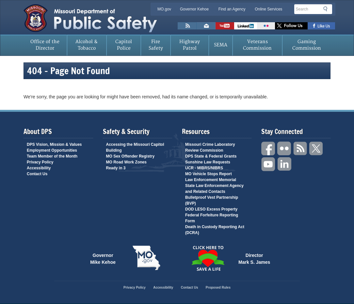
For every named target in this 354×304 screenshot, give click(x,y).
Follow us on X (291, 25)
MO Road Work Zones (126, 162)
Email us (206, 25)
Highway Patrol (189, 45)
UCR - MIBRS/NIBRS (204, 168)
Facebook (268, 149)
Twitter (316, 149)
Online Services (268, 9)
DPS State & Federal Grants (210, 156)
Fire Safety (156, 45)
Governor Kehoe (194, 9)
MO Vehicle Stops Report (208, 174)
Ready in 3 (116, 168)
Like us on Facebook (321, 25)
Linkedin (284, 164)
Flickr (266, 25)
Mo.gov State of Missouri (146, 257)
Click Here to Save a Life (207, 258)
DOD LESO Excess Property (211, 209)
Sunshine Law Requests (207, 162)
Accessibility (39, 168)
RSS (300, 149)
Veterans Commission (257, 45)
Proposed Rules (218, 287)
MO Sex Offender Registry (130, 156)
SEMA (220, 45)
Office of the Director (44, 45)
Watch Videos (225, 25)
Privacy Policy (40, 162)
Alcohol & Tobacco (86, 45)
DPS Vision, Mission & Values (54, 144)
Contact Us (37, 174)
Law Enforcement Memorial (210, 179)
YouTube (268, 164)
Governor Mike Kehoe (103, 258)
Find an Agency (232, 9)
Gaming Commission (306, 45)
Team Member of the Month (52, 156)
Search (327, 8)
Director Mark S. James (254, 258)
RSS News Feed (187, 25)
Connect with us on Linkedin (245, 25)
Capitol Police (123, 45)
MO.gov (164, 9)
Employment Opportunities (52, 150)
